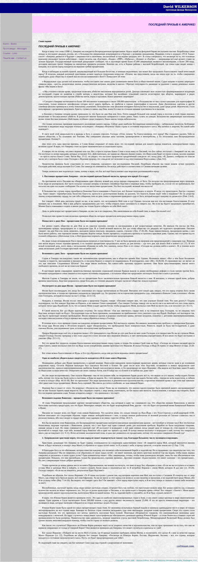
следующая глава (186, 546)
